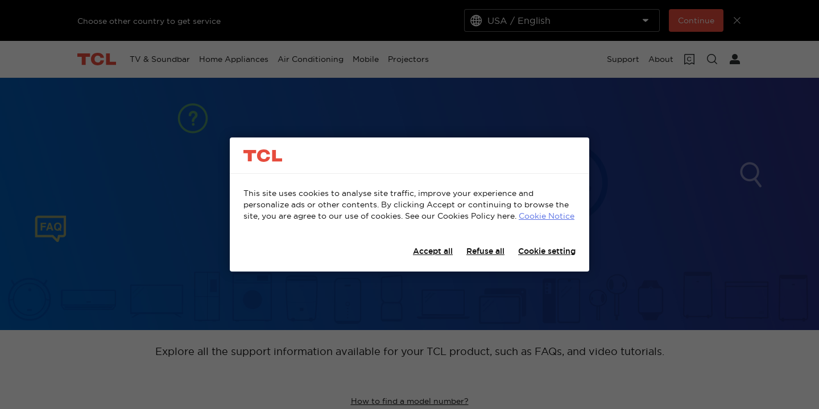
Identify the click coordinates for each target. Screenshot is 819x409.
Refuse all (485, 251)
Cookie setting (547, 251)
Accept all (433, 251)
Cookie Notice (546, 216)
